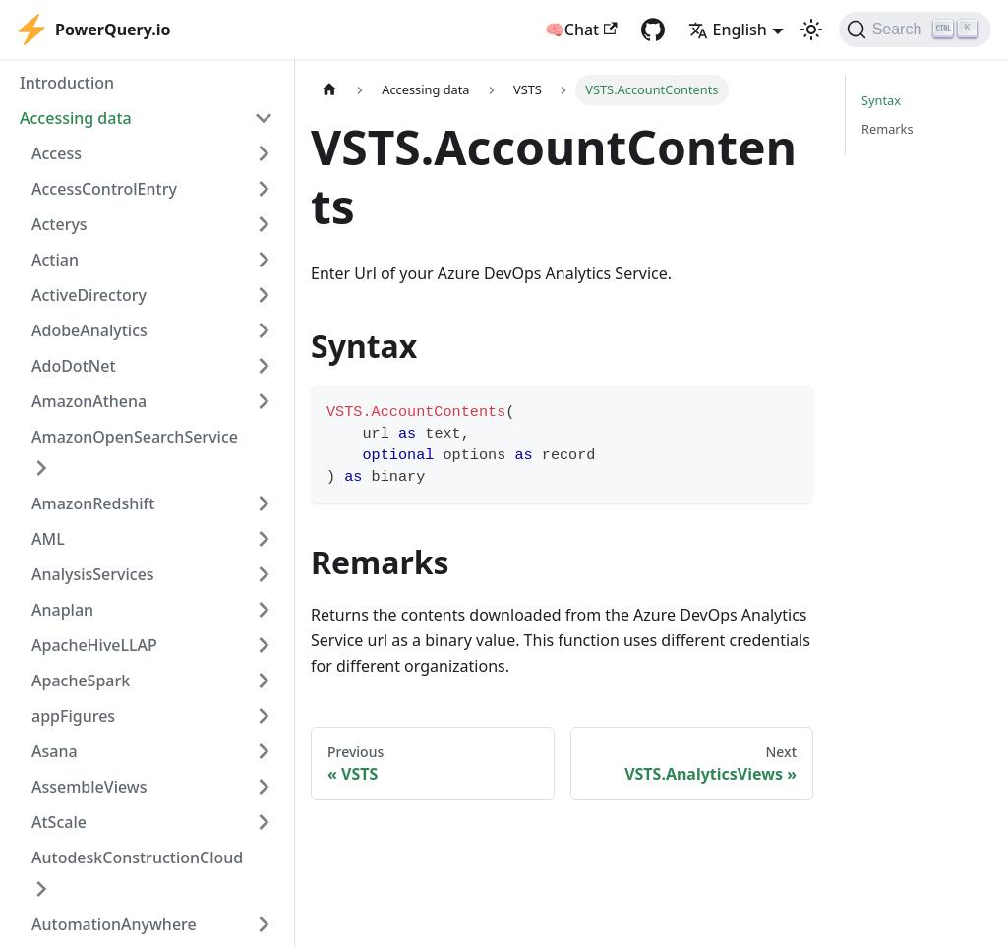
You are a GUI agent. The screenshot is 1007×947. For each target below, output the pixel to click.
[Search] (915, 29)
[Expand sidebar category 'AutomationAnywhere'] (263, 924)
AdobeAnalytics (89, 330)
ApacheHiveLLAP (94, 645)
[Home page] (329, 90)
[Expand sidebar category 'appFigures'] (263, 716)
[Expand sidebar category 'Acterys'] (263, 224)
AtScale (59, 822)
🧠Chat (581, 29)
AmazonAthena (89, 401)
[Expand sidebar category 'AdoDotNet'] (263, 366)
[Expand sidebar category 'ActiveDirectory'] (263, 295)
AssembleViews (89, 787)
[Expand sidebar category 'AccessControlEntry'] (263, 189)
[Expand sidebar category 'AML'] (263, 539)
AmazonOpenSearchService (134, 436)
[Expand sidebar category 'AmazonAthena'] (263, 401)
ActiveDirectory (89, 295)
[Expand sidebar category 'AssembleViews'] (263, 786)
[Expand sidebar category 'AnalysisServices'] (263, 574)
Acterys (59, 224)
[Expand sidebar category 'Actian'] (263, 259)
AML (48, 539)
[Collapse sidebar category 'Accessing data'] (263, 118)
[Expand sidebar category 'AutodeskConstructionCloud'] (41, 889)
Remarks (887, 129)
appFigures (73, 716)
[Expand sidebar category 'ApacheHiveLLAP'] (263, 645)
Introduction (67, 82)
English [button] (727, 29)
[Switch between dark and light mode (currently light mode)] (811, 29)
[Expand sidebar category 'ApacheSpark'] (263, 680)
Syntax (881, 100)
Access (56, 153)
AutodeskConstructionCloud (137, 857)
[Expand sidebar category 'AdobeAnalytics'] (263, 330)
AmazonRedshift (92, 503)
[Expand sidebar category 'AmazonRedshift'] (263, 503)
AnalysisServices (92, 574)
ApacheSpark (80, 680)
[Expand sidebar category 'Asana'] (263, 751)
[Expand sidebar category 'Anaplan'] (263, 609)
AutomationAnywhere (114, 924)
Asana (54, 751)
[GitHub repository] (653, 29)
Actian (55, 259)
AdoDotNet (73, 366)
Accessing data (76, 118)
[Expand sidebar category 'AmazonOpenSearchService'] (41, 468)
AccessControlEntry (104, 189)
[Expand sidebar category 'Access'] (263, 153)
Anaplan (62, 610)
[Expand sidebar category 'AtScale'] (263, 822)
